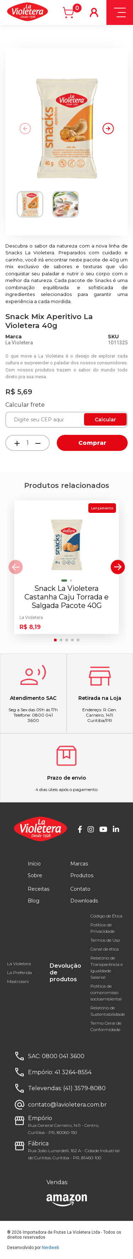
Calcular (105, 419)
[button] (108, 128)
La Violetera (19, 963)
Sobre (35, 875)
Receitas (38, 889)
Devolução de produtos (65, 972)
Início (34, 863)
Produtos (81, 875)
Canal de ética (104, 949)
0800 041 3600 (63, 1056)
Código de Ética (106, 916)
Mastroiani (18, 981)
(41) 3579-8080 (84, 1088)
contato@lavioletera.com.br (67, 1104)
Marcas (79, 863)
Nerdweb (50, 1247)
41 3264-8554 (73, 1072)
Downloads (84, 901)
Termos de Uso (105, 940)
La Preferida (19, 972)
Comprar (92, 442)
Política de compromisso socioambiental (106, 992)
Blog (33, 901)
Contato (80, 889)
